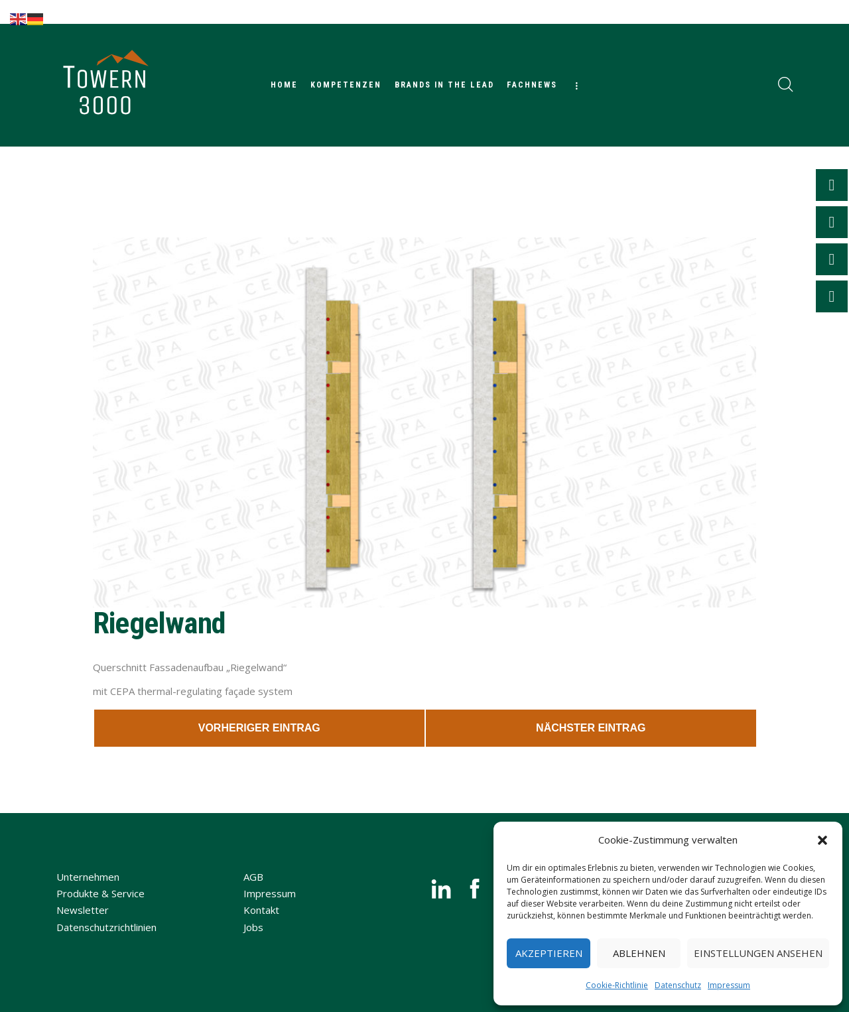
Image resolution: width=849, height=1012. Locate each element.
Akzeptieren (548, 953)
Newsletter (82, 910)
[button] (822, 840)
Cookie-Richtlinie (617, 985)
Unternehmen (87, 876)
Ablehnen (639, 953)
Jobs (253, 927)
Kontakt (261, 910)
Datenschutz (678, 985)
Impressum (729, 985)
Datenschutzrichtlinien (106, 927)
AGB (253, 876)
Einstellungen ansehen (758, 953)
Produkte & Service (100, 893)
